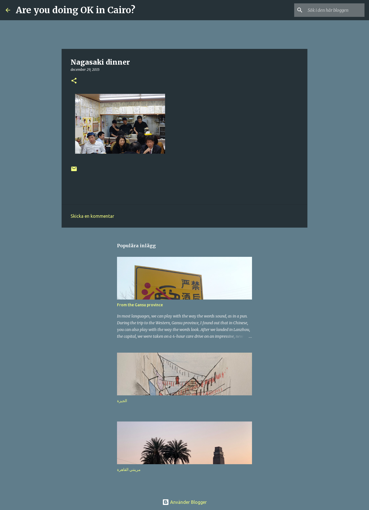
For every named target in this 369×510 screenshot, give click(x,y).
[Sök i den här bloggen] (334, 10)
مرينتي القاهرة (129, 469)
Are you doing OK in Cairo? (75, 10)
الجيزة (122, 400)
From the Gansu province (140, 305)
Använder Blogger (184, 502)
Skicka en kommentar (92, 216)
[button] (74, 81)
